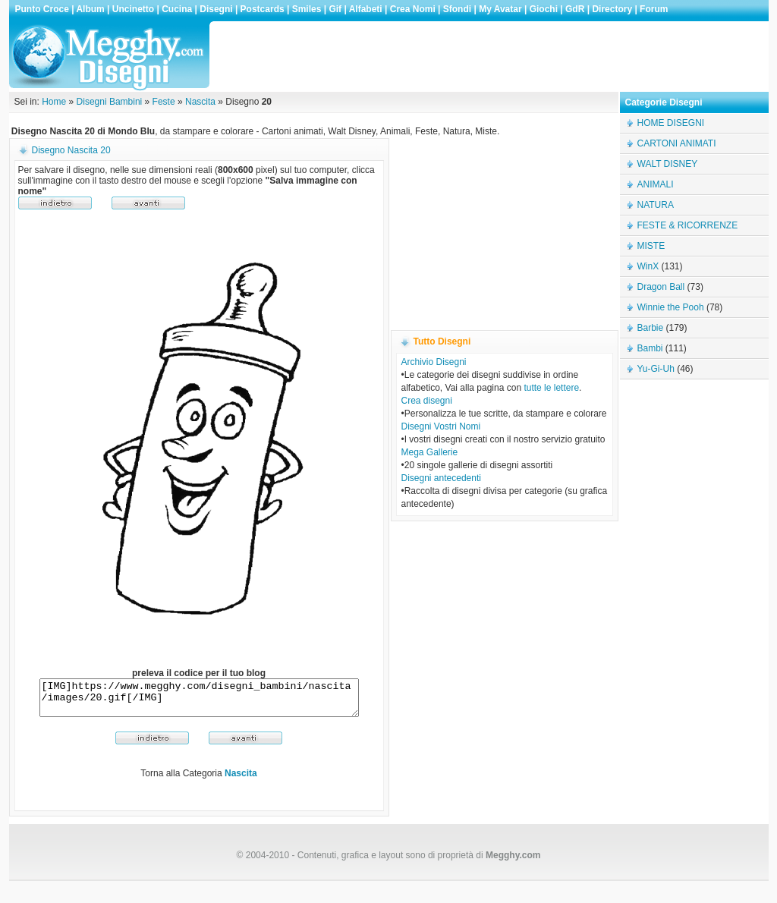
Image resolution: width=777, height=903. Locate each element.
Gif (335, 9)
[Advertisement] (490, 56)
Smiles (307, 9)
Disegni (216, 9)
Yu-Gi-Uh (656, 368)
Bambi (650, 348)
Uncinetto (133, 9)
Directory (612, 9)
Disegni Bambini (110, 101)
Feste (164, 101)
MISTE (651, 246)
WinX (648, 266)
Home (54, 101)
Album (90, 9)
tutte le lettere (551, 387)
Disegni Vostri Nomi (441, 426)
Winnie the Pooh (670, 307)
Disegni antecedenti (441, 478)
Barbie (650, 327)
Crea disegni (426, 400)
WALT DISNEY (667, 164)
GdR (574, 9)
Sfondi (457, 9)
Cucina (177, 9)
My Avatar (500, 9)
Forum (654, 9)
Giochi (544, 9)
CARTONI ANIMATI (676, 143)
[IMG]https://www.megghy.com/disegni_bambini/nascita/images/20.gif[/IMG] (199, 701)
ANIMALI (655, 184)
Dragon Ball (661, 287)
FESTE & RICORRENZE (687, 225)
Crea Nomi (413, 9)
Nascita (200, 101)
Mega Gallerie (429, 452)
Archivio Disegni (434, 362)
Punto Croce (42, 9)
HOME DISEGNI (671, 123)
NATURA (655, 205)
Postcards (263, 9)
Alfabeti (365, 9)
